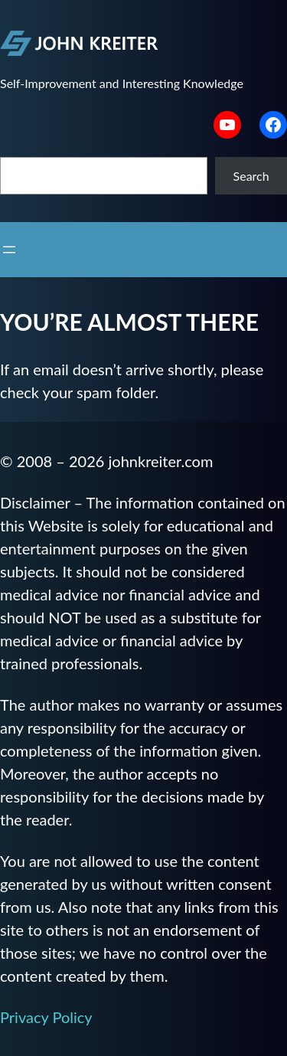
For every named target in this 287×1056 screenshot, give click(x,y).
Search (251, 175)
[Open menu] (9, 249)
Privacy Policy (46, 1017)
